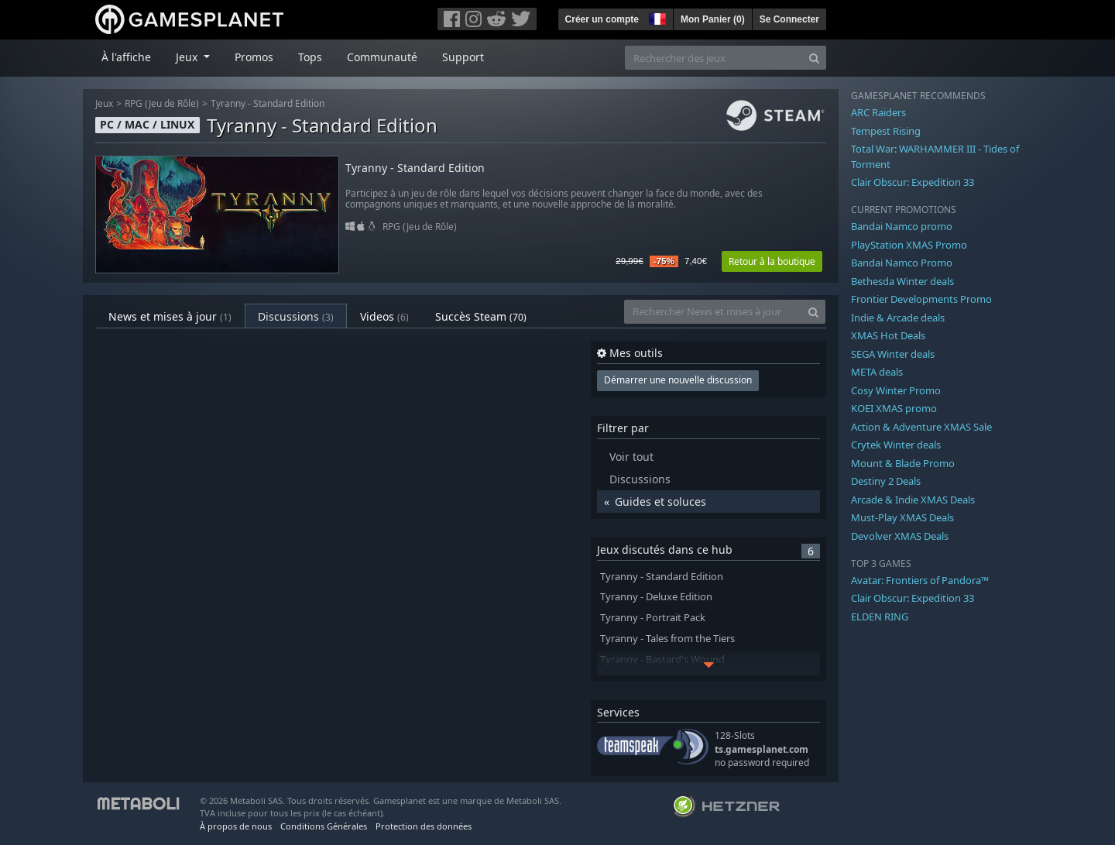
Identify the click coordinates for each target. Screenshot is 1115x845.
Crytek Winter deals (896, 445)
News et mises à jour (170, 316)
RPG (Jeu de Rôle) (162, 103)
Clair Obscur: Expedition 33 (912, 182)
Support (463, 57)
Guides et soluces (660, 501)
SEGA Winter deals (893, 354)
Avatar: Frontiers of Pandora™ (920, 580)
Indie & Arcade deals (898, 318)
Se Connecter (789, 19)
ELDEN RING (879, 616)
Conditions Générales (323, 826)
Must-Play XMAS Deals (902, 517)
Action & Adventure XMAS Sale (921, 427)
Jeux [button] (188, 57)
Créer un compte (602, 19)
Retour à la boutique (772, 261)
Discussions (296, 316)
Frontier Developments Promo (921, 299)
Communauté (382, 57)
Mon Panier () (713, 19)
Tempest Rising (886, 131)
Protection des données (424, 826)
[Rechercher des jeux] (714, 58)
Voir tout (631, 456)
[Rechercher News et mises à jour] (713, 312)
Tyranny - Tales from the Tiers (667, 638)
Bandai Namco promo (901, 226)
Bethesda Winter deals (902, 281)
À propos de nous (236, 826)
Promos (254, 57)
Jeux (104, 103)
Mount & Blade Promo (903, 463)
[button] (656, 17)
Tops (310, 57)
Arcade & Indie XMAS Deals (913, 500)
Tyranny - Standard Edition (267, 103)
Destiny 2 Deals (886, 481)
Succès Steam (481, 316)
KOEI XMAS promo (894, 408)
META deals (877, 372)
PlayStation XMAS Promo (909, 245)
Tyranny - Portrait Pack (652, 617)
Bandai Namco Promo (901, 263)
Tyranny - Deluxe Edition (656, 596)
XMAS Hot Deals (888, 335)
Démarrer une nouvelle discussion (678, 379)
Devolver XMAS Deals (900, 536)
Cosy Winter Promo (896, 390)
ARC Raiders (878, 112)
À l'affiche (126, 57)
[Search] (814, 58)
